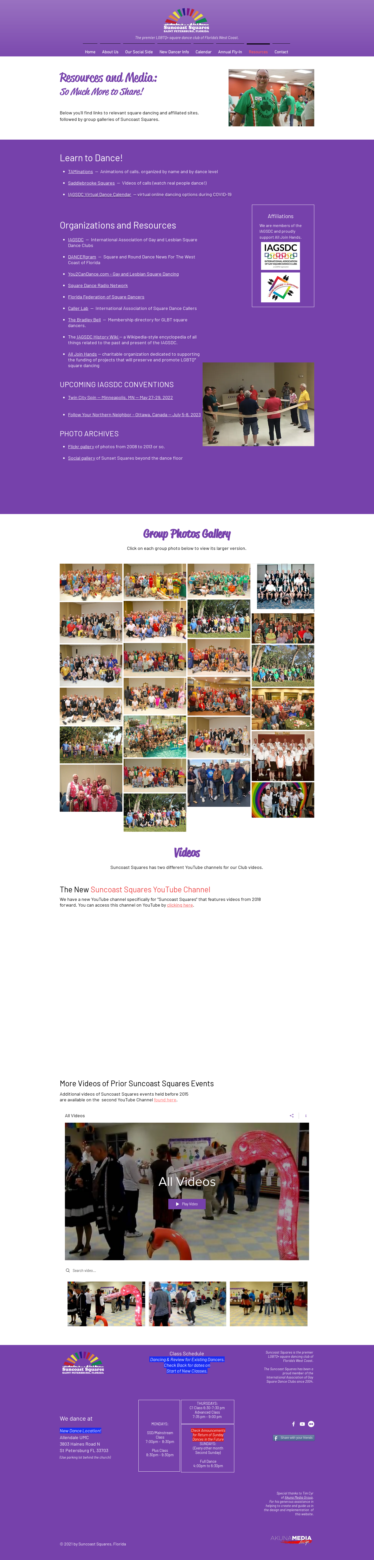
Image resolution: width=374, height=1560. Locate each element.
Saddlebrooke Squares (91, 183)
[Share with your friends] (294, 1438)
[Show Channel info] (304, 1116)
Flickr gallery (81, 446)
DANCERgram (82, 256)
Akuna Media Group (299, 1497)
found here (165, 1099)
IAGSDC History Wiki (97, 337)
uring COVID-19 (216, 194)
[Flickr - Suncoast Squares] (311, 1424)
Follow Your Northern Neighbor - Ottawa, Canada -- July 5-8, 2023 (134, 414)
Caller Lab (78, 308)
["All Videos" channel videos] (187, 1307)
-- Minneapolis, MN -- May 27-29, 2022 (134, 397)
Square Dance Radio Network (98, 285)
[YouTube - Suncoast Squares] (302, 1424)
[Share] (292, 1116)
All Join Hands (82, 354)
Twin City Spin (82, 397)
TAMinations (80, 171)
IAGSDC (76, 239)
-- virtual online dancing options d (166, 194)
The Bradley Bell (84, 319)
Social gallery (81, 458)
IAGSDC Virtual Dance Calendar (99, 194)
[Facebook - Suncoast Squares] (293, 1424)
